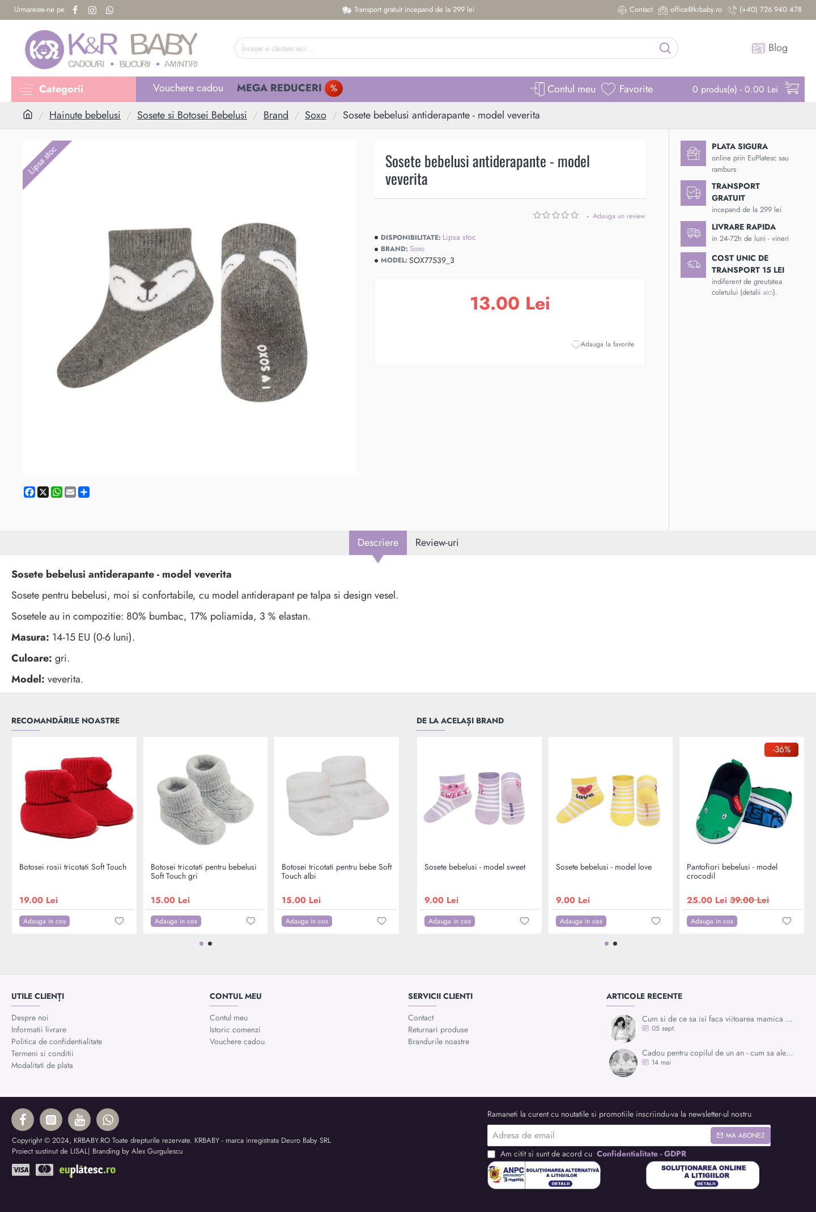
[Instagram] (94, 10)
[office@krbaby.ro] (690, 10)
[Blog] (769, 48)
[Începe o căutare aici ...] (665, 48)
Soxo (315, 115)
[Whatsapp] (111, 10)
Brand (276, 115)
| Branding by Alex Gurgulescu (135, 1151)
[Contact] (635, 10)
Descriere (378, 542)
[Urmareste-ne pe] (39, 10)
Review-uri (437, 542)
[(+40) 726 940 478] (765, 10)
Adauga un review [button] (619, 216)
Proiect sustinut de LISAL (50, 1151)
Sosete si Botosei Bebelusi (192, 115)
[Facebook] (76, 10)
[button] (602, 344)
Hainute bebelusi (85, 115)
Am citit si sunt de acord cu (587, 1154)
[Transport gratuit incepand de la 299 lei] (408, 10)
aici (768, 292)
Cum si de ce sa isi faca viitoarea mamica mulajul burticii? (719, 1019)
